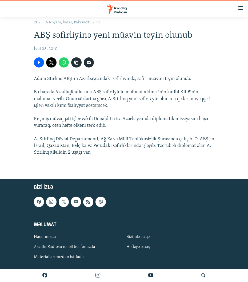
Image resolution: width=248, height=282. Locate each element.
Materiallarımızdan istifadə (58, 257)
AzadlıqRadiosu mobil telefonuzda (64, 247)
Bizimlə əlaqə (138, 237)
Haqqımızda (45, 237)
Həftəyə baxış (138, 247)
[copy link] (76, 62)
